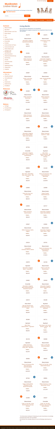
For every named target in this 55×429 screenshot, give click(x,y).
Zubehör (7, 69)
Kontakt (42, 20)
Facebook (52, 428)
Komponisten (8, 108)
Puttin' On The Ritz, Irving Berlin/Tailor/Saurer (45, 365)
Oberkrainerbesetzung (10, 55)
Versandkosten (8, 78)
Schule (6, 59)
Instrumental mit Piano (10, 45)
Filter (36, 20)
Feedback (7, 85)
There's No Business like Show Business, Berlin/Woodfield (28, 366)
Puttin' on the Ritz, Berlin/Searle (45, 268)
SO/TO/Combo (8, 61)
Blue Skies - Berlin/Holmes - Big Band (28, 326)
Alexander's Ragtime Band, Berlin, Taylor (45, 230)
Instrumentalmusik (9, 47)
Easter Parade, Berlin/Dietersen (45, 194)
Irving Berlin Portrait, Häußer (45, 41)
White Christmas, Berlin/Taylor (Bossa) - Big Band (45, 307)
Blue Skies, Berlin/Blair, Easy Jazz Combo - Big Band (28, 175)
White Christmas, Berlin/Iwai (28, 97)
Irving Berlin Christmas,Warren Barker (28, 249)
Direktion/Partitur (9, 39)
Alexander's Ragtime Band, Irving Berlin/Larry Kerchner (45, 60)
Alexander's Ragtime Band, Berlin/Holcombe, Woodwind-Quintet (28, 287)
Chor (6, 37)
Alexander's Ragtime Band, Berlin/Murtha (45, 212)
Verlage (7, 106)
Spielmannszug (8, 65)
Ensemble (7, 41)
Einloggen (50, 0)
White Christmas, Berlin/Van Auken (28, 115)
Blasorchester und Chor (11, 31)
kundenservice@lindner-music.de (33, 428)
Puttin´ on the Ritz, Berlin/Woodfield (45, 345)
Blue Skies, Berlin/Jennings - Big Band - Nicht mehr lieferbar (45, 154)
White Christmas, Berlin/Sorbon (28, 212)
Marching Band (8, 54)
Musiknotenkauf (9, 76)
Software (7, 63)
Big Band (7, 29)
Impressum (7, 82)
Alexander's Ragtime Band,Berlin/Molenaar (27, 41)
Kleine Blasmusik (9, 48)
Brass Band (8, 33)
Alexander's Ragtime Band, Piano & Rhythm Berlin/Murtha (27, 154)
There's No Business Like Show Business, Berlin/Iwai (45, 175)
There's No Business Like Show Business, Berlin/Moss (45, 249)
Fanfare (7, 43)
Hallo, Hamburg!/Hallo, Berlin (45, 79)
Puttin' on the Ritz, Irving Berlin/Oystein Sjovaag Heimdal (28, 405)
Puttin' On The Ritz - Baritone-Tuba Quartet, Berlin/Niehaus (45, 405)
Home (30, 20)
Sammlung (7, 57)
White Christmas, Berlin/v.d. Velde (45, 134)
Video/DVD (7, 67)
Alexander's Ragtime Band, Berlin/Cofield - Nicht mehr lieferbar (28, 135)
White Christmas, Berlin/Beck (45, 97)
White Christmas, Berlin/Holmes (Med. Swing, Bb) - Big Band (27, 346)
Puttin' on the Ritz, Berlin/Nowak (27, 79)
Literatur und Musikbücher (8, 51)
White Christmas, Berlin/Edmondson (45, 115)
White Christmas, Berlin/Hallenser (28, 59)
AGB (6, 80)
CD (5, 35)
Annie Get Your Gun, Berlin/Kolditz (28, 194)
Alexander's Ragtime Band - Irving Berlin (28, 268)
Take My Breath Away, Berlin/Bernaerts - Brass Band (28, 307)
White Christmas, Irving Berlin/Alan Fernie (45, 384)
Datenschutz (8, 83)
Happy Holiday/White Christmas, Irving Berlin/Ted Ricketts (28, 385)
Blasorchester (8, 27)
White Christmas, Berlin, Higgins (28, 230)
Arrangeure (7, 109)
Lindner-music (45, 428)
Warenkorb (49, 20)
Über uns (7, 74)
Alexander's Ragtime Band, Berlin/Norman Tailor (45, 287)
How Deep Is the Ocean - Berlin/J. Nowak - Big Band (45, 326)
